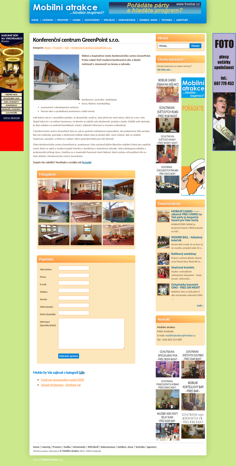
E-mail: (64, 283)
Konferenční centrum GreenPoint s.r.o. (92, 47)
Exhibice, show (148, 20)
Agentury (182, 20)
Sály (67, 47)
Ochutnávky (92, 20)
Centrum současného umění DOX (62, 380)
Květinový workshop (183, 254)
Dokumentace (127, 20)
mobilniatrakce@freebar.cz (180, 335)
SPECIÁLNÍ (109, 20)
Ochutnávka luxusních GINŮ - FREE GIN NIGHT (185, 286)
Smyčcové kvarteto (182, 267)
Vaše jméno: (64, 268)
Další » (200, 305)
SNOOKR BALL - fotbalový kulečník (186, 239)
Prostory (63, 20)
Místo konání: (64, 305)
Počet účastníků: (64, 313)
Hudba (77, 20)
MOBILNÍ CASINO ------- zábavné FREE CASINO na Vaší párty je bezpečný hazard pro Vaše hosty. (186, 216)
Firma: (64, 275)
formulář (86, 162)
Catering (47, 20)
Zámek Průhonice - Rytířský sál (61, 385)
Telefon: (64, 290)
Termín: (64, 298)
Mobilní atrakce (70, 450)
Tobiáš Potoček (49, 459)
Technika (166, 20)
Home (34, 20)
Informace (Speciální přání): (82, 333)
